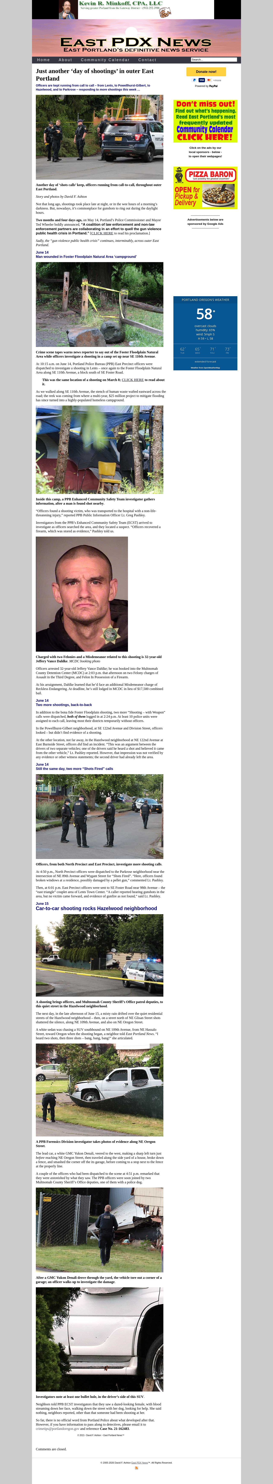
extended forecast (205, 361)
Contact (147, 60)
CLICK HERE (102, 233)
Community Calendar (105, 60)
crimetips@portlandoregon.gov (57, 1429)
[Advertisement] (205, 265)
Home (43, 60)
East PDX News (139, 1462)
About (65, 60)
